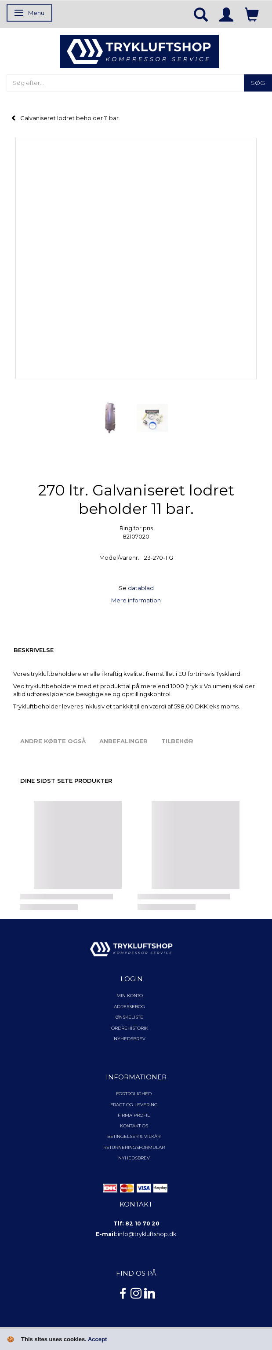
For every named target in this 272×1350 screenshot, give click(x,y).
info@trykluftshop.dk (147, 1234)
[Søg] (258, 83)
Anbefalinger (123, 741)
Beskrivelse (34, 649)
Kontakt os (134, 1126)
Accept (97, 1339)
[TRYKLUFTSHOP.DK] (139, 50)
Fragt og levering (134, 1105)
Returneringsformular (134, 1147)
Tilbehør (177, 741)
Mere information (136, 600)
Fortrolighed (134, 1094)
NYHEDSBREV (134, 1158)
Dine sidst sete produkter (66, 780)
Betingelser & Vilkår (133, 1136)
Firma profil (134, 1115)
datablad (141, 587)
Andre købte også (53, 741)
